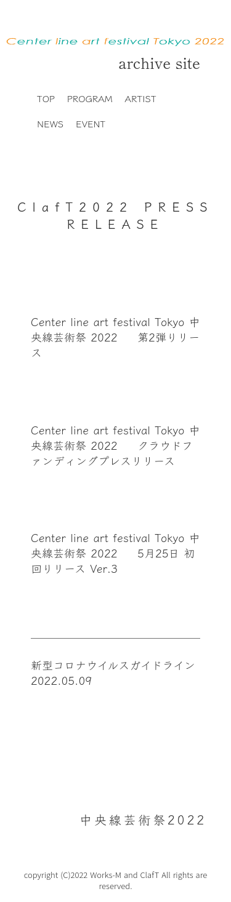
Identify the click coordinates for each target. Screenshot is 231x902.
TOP (46, 98)
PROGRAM (90, 98)
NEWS (50, 123)
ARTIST (140, 98)
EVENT (90, 123)
